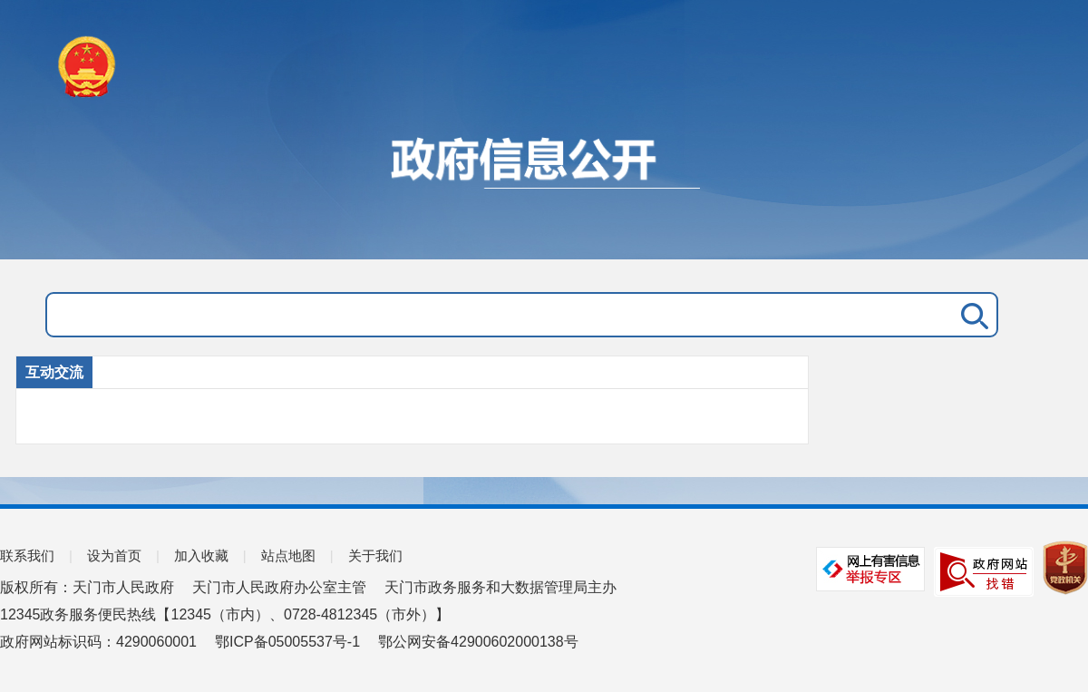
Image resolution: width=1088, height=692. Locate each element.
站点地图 (288, 555)
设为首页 (114, 555)
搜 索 (971, 315)
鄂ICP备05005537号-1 (287, 641)
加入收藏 (201, 555)
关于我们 (375, 555)
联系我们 (27, 555)
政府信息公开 (544, 188)
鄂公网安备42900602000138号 (478, 641)
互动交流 (54, 372)
